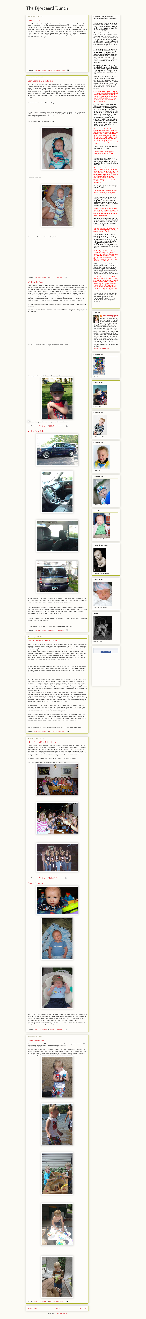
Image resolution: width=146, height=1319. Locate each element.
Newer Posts (32, 1308)
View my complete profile (101, 348)
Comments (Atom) (61, 1313)
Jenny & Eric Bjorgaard (110, 316)
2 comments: (60, 1301)
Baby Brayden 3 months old (40, 80)
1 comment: (59, 277)
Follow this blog (106, 651)
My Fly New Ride (36, 431)
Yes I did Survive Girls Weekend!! (43, 640)
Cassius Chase (34, 20)
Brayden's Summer (36, 883)
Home (58, 1308)
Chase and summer (36, 1040)
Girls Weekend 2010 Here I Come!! (43, 742)
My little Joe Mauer (36, 282)
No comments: (60, 70)
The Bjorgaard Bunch (47, 8)
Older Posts (83, 1308)
